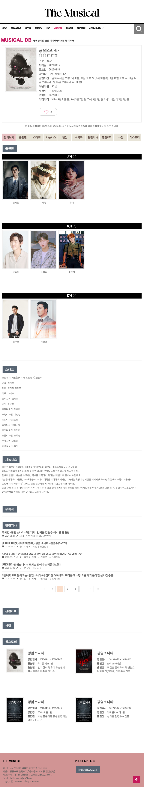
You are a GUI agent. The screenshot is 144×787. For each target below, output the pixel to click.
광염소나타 (36, 653)
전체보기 (9, 137)
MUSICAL (58, 28)
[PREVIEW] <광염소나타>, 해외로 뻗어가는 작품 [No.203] (31, 564)
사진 (120, 137)
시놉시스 (51, 137)
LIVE (48, 28)
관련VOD (106, 137)
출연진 (23, 137)
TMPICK (38, 28)
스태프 (37, 137)
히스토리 (135, 137)
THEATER (81, 28)
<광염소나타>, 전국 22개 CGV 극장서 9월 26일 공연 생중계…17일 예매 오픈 (42, 553)
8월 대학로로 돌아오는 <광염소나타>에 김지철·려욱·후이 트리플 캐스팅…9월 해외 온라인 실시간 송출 (57, 575)
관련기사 (93, 137)
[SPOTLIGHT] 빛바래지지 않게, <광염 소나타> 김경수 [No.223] (34, 543)
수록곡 (78, 137)
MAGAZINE (16, 28)
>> (98, 589)
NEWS (4, 28)
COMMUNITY (96, 28)
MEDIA (28, 28)
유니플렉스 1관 (58, 73)
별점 (64, 137)
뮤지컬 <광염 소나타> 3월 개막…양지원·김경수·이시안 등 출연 (36, 532)
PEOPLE (69, 28)
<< (44, 589)
